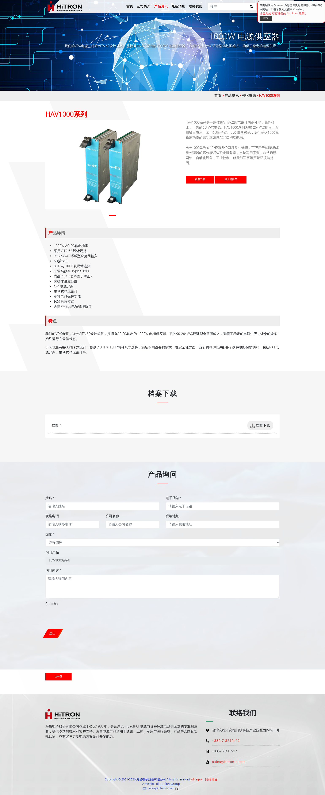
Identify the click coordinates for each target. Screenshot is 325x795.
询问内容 (53, 570)
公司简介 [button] (143, 6)
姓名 (49, 498)
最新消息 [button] (178, 6)
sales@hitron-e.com (229, 762)
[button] (50, 126)
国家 (49, 534)
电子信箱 (173, 498)
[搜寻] (232, 7)
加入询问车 (231, 179)
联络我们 (195, 6)
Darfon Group (170, 784)
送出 (52, 633)
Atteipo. (197, 779)
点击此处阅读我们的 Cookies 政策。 (284, 13)
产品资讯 (232, 96)
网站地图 (211, 779)
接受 (265, 18)
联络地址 (172, 516)
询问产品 (52, 552)
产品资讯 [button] (161, 6)
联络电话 (52, 516)
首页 (130, 6)
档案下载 (200, 179)
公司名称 (112, 516)
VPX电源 (249, 96)
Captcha (51, 604)
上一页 (58, 676)
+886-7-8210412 (226, 741)
